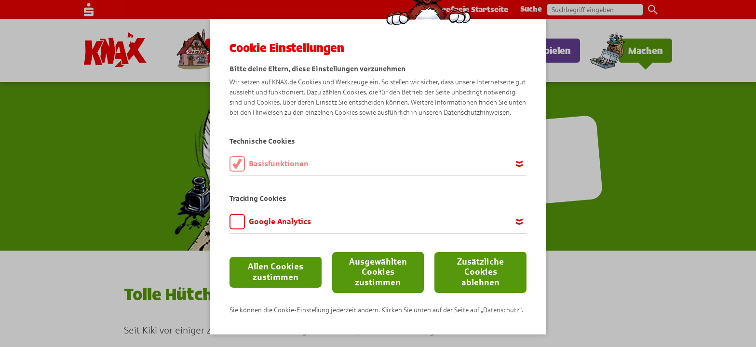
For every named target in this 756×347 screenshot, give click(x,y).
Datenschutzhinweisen (477, 112)
